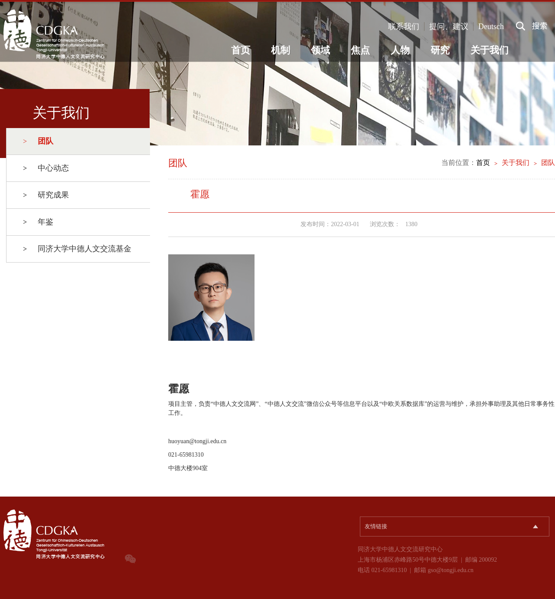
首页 (240, 50)
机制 (280, 50)
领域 (320, 50)
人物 (400, 50)
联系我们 (403, 26)
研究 (440, 50)
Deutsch (491, 26)
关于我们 (489, 50)
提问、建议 (448, 26)
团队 (548, 162)
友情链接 (376, 526)
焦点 (360, 50)
